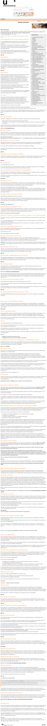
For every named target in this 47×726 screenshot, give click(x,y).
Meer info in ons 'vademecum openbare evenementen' (10, 213)
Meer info (2, 459)
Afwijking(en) (34, 39)
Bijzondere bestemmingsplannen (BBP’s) (38, 47)
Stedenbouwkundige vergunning (36, 100)
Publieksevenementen (35, 91)
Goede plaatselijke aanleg (36, 70)
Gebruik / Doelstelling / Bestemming (37, 59)
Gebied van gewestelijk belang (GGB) (37, 58)
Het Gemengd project (35, 64)
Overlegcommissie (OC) (35, 85)
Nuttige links (16, 7)
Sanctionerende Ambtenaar (36, 94)
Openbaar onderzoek (35, 84)
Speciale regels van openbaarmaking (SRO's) (38, 95)
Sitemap (20, 7)
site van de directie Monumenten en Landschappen (15, 680)
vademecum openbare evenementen (12, 582)
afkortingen (8, 34)
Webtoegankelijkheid (26, 7)
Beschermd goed (34, 44)
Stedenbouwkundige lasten (36, 99)
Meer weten (3, 178)
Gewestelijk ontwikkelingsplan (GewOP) (38, 69)
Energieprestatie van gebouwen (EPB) (37, 53)
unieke (39, 134)
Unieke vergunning (35, 101)
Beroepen (33, 42)
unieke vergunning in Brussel (15, 275)
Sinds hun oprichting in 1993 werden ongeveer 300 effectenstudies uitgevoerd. (14, 457)
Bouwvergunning (34, 48)
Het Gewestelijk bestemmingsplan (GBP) (38, 65)
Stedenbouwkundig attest (35, 96)
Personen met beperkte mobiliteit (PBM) (38, 86)
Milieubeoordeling (34, 75)
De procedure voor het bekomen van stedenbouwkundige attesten (12, 629)
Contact (31, 7)
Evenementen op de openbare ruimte (37, 54)
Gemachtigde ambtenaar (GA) (36, 60)
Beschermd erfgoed (35, 43)
